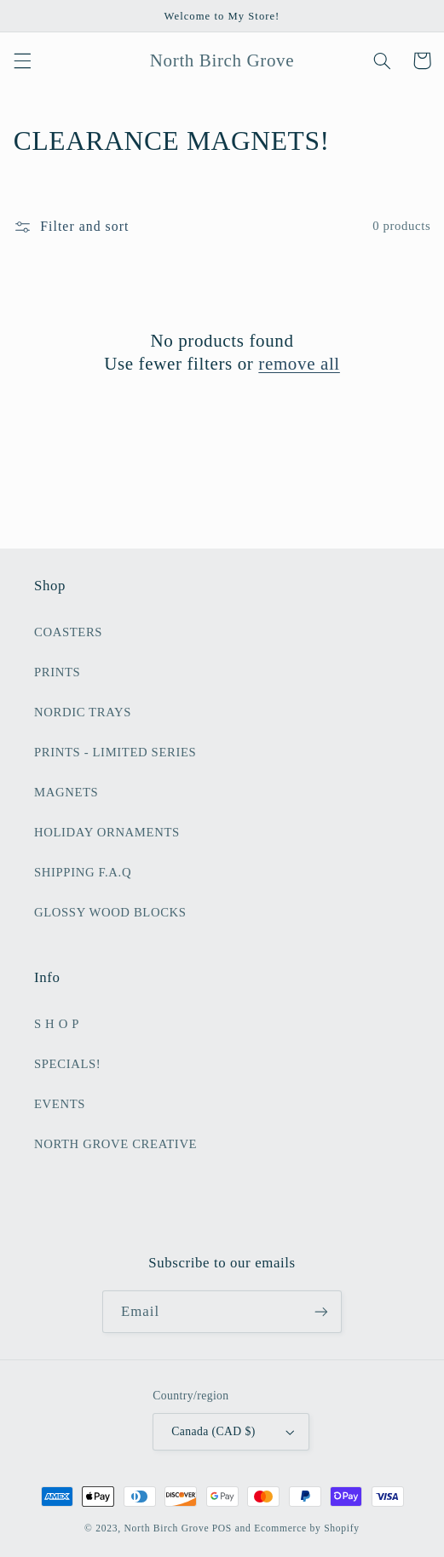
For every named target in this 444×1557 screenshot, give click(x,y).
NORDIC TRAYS (82, 712)
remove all (299, 363)
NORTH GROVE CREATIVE (115, 1144)
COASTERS (68, 632)
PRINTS (57, 672)
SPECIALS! (67, 1064)
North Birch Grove (167, 1528)
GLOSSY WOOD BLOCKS (110, 912)
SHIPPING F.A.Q (82, 872)
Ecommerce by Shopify (307, 1528)
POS (222, 1528)
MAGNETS (66, 792)
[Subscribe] (321, 1311)
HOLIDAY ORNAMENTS (107, 832)
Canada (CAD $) (233, 1431)
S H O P (56, 1024)
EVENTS (59, 1104)
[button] (22, 60)
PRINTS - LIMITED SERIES (115, 752)
